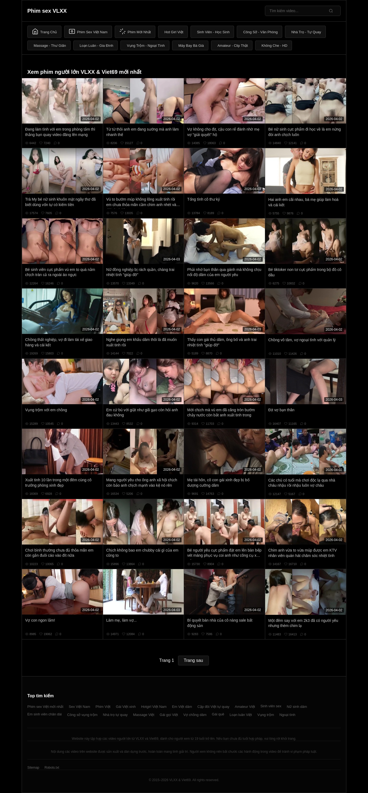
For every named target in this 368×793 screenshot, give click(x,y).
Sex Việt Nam (79, 707)
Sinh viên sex (270, 706)
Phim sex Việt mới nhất (45, 707)
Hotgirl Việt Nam (153, 707)
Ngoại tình (287, 715)
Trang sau (193, 660)
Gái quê (218, 714)
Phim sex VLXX (47, 11)
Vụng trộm (265, 715)
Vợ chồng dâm (194, 715)
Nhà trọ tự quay (115, 715)
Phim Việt (103, 707)
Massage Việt (143, 715)
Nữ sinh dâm (297, 707)
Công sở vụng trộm (82, 715)
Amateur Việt (245, 707)
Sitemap (33, 767)
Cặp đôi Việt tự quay (213, 707)
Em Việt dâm (182, 707)
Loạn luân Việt (241, 715)
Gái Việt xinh (126, 707)
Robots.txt (51, 767)
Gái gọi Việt (169, 715)
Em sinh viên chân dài (44, 714)
